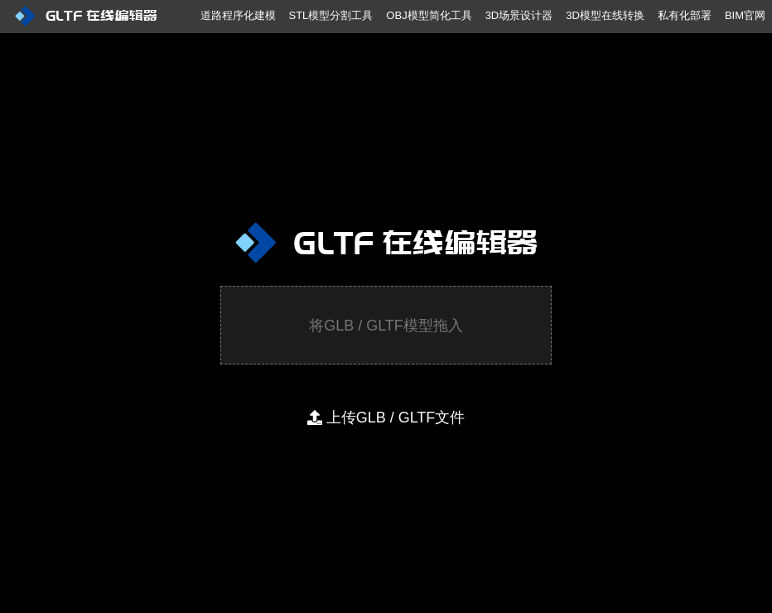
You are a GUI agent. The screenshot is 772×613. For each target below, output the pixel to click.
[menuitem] (101, 25)
